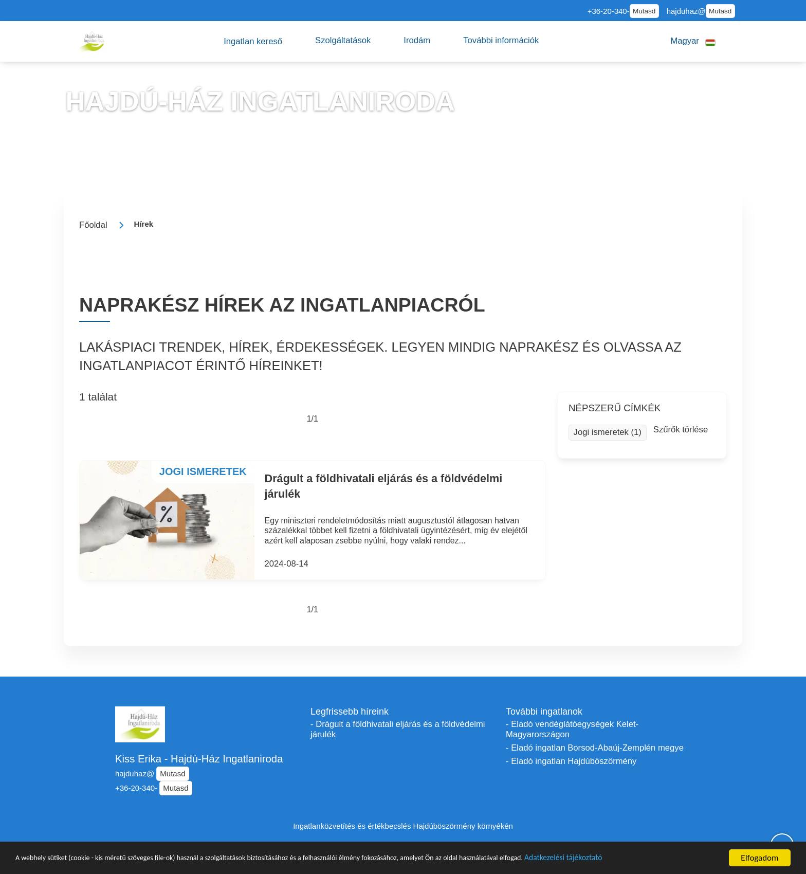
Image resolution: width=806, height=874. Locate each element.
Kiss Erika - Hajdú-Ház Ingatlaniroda (199, 758)
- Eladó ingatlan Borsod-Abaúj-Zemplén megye (595, 748)
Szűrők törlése (680, 429)
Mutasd (644, 11)
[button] (252, 41)
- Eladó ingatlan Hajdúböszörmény (571, 761)
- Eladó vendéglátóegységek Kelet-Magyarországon (572, 729)
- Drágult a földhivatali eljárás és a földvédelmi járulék (397, 729)
